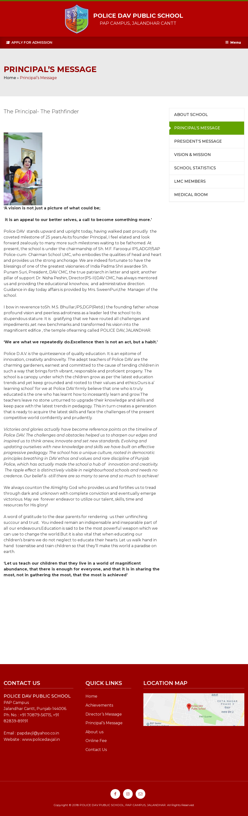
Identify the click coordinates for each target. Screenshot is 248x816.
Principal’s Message (197, 128)
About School (191, 114)
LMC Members (190, 181)
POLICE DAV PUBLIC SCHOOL (138, 15)
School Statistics (195, 168)
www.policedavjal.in (41, 739)
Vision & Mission (192, 154)
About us (94, 732)
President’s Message (198, 141)
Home (10, 77)
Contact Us (96, 749)
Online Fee (96, 740)
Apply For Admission (29, 42)
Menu (233, 42)
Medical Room (191, 194)
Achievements (99, 705)
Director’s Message (103, 714)
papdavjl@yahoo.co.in (38, 733)
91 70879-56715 (36, 715)
